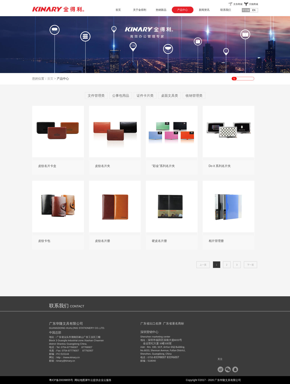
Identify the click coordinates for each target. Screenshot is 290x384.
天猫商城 (253, 4)
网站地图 (79, 380)
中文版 (246, 10)
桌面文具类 (169, 96)
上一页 (203, 265)
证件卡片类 (145, 96)
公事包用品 (120, 96)
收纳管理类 (194, 96)
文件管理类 (96, 96)
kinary (59, 360)
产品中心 (63, 78)
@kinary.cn (69, 360)
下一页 (250, 265)
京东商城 (237, 4)
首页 (118, 9)
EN (253, 10)
